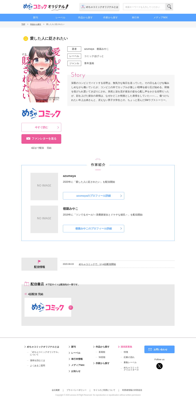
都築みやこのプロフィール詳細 (93, 228)
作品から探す (85, 17)
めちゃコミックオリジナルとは (102, 7)
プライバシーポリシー (77, 390)
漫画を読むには (37, 360)
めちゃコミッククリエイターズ (131, 368)
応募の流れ (129, 357)
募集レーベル (130, 362)
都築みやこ (103, 49)
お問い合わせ (160, 349)
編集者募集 (192, 83)
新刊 (35, 17)
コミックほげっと (94, 56)
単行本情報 (77, 359)
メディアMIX (160, 17)
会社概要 (56, 390)
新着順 (102, 352)
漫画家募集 (126, 347)
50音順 (102, 357)
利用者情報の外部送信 (132, 390)
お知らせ (75, 371)
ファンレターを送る (44, 138)
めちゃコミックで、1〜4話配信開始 (97, 264)
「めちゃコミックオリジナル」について (43, 353)
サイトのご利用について (104, 390)
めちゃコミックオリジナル (46, 7)
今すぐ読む (41, 127)
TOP (23, 24)
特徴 (126, 352)
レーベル (60, 17)
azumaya (89, 49)
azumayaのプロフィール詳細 (93, 195)
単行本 (135, 17)
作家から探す (110, 17)
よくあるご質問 (37, 365)
